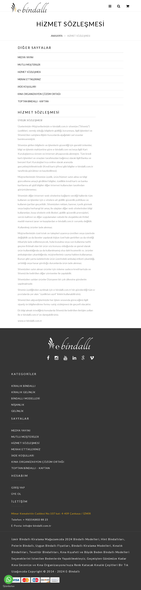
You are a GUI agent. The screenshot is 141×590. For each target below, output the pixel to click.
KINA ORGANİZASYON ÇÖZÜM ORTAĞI (39, 94)
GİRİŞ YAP (18, 487)
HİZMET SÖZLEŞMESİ (29, 72)
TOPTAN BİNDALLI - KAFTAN (33, 101)
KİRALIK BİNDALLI (23, 385)
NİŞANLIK (17, 404)
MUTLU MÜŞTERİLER (29, 64)
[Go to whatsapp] (8, 579)
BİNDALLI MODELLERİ (25, 398)
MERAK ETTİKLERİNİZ (29, 79)
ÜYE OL (16, 493)
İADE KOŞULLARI (27, 86)
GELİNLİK (17, 410)
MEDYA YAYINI (25, 57)
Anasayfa (57, 35)
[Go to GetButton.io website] (8, 586)
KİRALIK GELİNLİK (23, 392)
